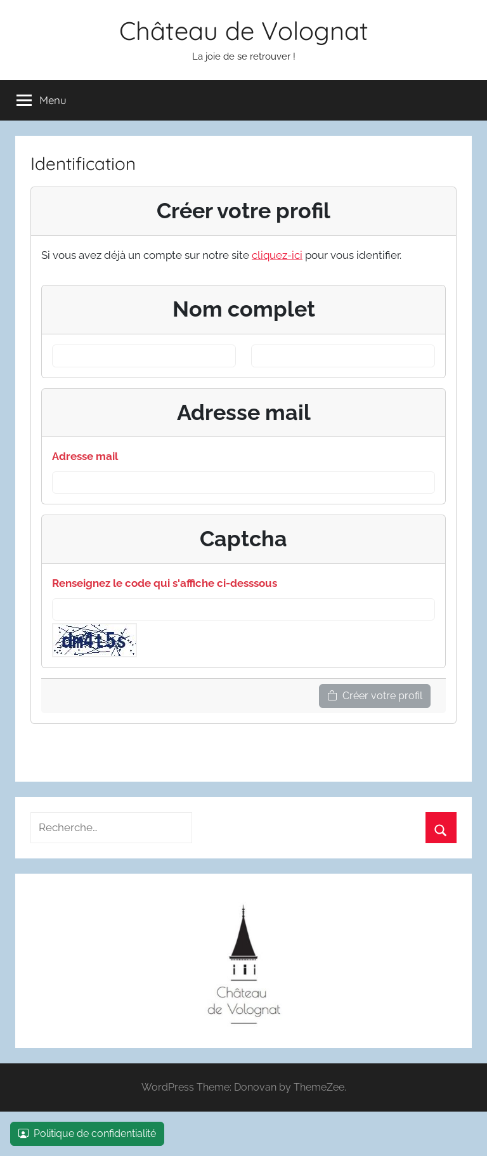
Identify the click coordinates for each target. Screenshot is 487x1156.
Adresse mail (85, 456)
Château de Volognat (243, 30)
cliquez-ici (277, 255)
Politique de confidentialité (87, 1133)
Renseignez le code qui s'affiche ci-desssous (164, 583)
